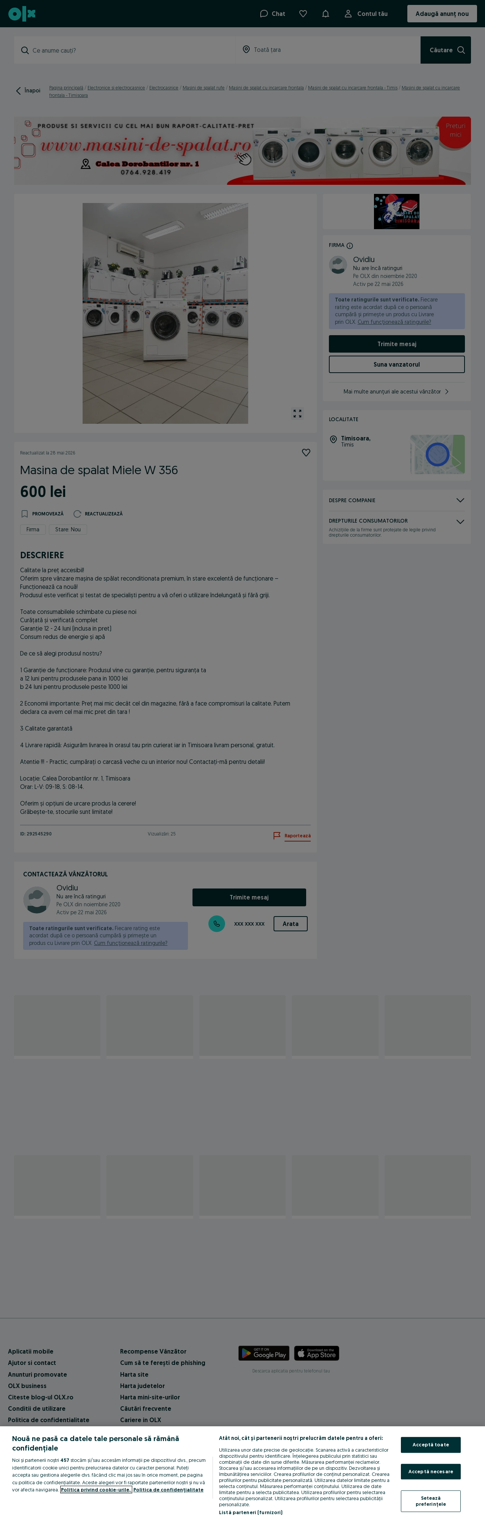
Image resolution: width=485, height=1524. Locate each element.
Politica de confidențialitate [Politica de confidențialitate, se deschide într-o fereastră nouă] (168, 1490)
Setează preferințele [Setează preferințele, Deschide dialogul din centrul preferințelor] (431, 1501)
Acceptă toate (431, 1444)
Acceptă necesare (430, 1471)
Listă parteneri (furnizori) (251, 1512)
